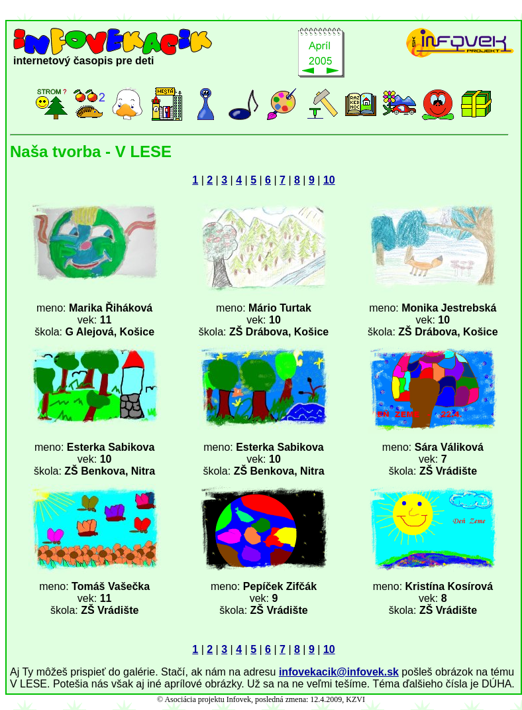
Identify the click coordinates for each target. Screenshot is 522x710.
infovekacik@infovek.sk (339, 672)
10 (329, 180)
